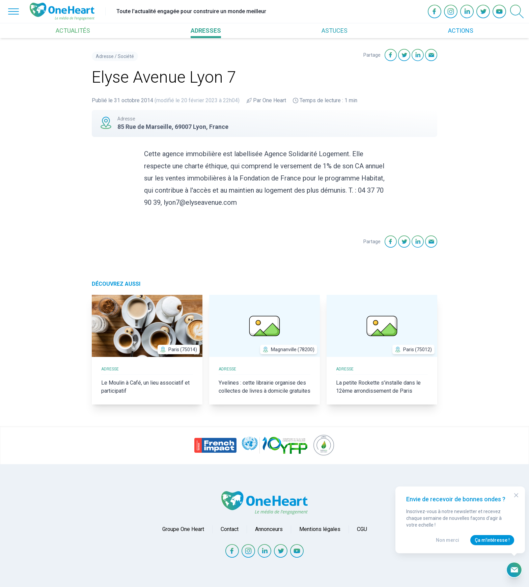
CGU (362, 529)
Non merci (447, 540)
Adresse (105, 56)
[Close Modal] (516, 495)
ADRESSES (206, 30)
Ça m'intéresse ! (492, 540)
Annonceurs (269, 529)
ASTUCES (334, 30)
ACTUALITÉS (73, 30)
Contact (230, 529)
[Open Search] (517, 11)
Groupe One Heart (183, 529)
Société (126, 56)
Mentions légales (319, 529)
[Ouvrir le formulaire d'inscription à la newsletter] (514, 570)
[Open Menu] (13, 11)
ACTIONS (460, 30)
